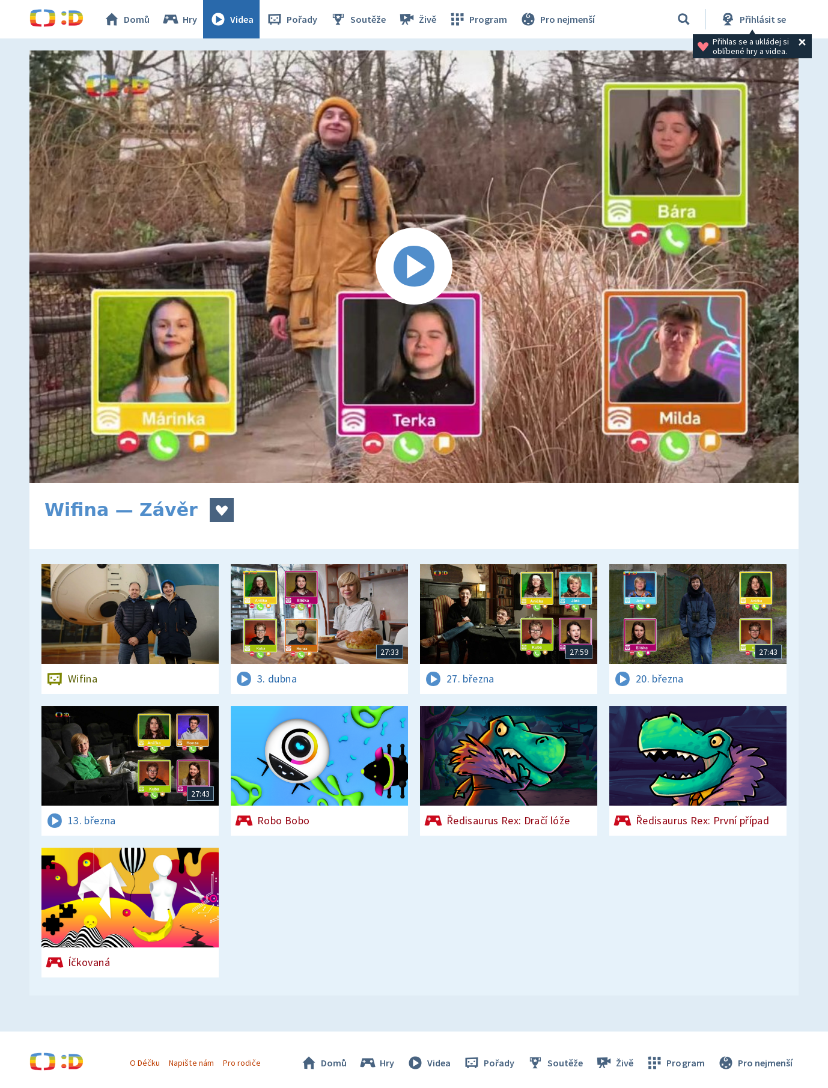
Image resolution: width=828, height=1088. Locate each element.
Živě (417, 19)
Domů (126, 19)
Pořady (291, 19)
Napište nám (191, 1062)
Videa (231, 19)
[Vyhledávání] (683, 19)
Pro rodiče (242, 1062)
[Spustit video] (414, 266)
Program (477, 19)
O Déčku (145, 1062)
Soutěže (357, 19)
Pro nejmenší (557, 19)
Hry (179, 19)
